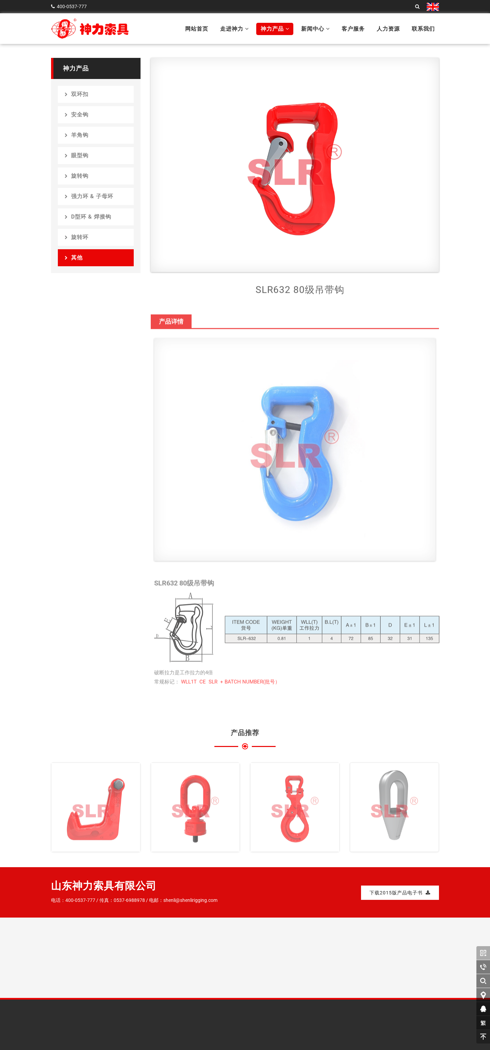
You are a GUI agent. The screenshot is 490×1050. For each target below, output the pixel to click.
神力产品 (275, 29)
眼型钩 (76, 155)
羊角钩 (76, 135)
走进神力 (234, 29)
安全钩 (76, 114)
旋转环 (76, 237)
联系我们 (423, 29)
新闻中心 (315, 29)
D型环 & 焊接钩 (88, 216)
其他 (74, 257)
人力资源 (388, 29)
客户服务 (353, 29)
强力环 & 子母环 (89, 196)
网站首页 (196, 29)
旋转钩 (76, 176)
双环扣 (76, 94)
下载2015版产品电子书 (400, 892)
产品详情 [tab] (171, 325)
